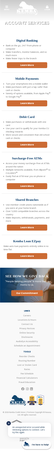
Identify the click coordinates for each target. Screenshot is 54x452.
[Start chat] (36, 444)
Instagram (27, 389)
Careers (27, 315)
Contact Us (27, 324)
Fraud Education (27, 382)
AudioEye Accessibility (27, 341)
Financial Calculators (27, 377)
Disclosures (27, 337)
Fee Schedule (27, 373)
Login (47, 8)
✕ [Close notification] (9, 423)
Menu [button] (7, 8)
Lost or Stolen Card (27, 365)
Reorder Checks (27, 356)
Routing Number (27, 360)
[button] (47, 8)
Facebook (22, 389)
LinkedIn (31, 389)
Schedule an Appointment (27, 345)
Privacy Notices (27, 328)
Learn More (27, 65)
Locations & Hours (27, 319)
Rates (27, 369)
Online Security (27, 332)
